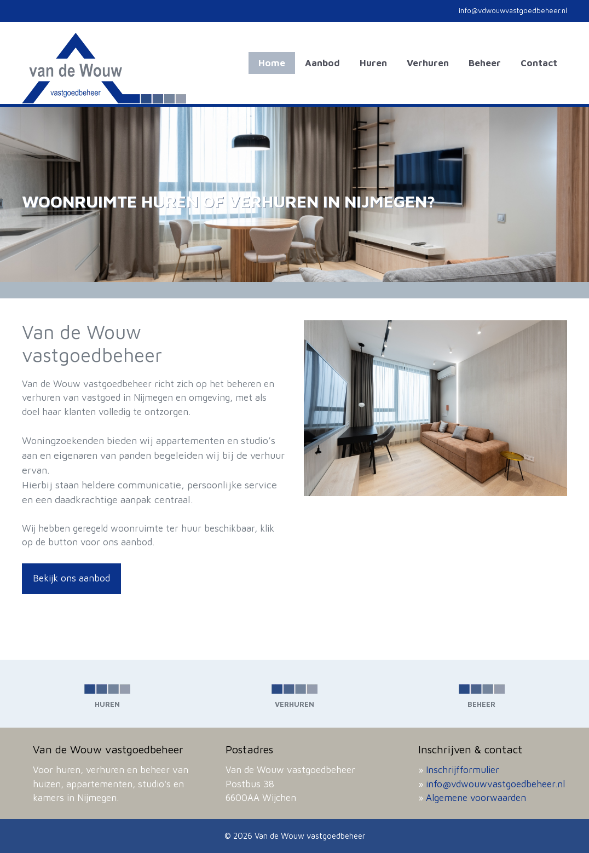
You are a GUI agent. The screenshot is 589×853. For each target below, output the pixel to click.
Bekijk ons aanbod (71, 578)
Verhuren (428, 62)
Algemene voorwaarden (476, 797)
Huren (373, 62)
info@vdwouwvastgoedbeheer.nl (495, 784)
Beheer (485, 62)
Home (271, 62)
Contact (539, 62)
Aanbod (322, 62)
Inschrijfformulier (462, 769)
